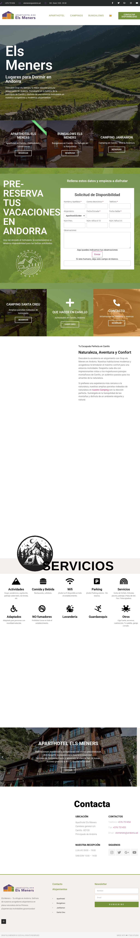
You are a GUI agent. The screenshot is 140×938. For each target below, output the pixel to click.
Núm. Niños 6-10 (94, 221)
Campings (76, 15)
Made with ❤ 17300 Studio (128, 935)
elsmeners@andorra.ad (126, 833)
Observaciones (70, 230)
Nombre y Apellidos (72, 202)
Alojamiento (69, 211)
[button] (2, 757)
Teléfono (113, 202)
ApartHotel (57, 15)
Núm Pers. (68, 221)
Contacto (57, 884)
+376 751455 (119, 827)
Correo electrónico (95, 202)
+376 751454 (124, 822)
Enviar (97, 254)
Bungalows (96, 15)
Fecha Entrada (93, 211)
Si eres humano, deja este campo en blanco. (97, 259)
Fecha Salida (115, 211)
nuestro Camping (100, 390)
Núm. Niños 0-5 (115, 221)
